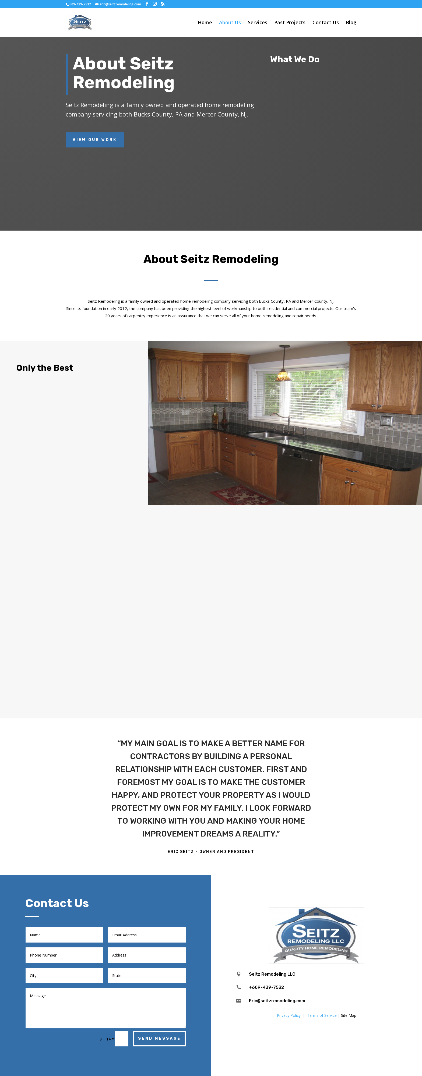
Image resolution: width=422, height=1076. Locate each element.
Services (257, 23)
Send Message (159, 1038)
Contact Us (325, 23)
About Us (230, 23)
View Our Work (95, 139)
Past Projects (289, 23)
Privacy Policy (289, 1015)
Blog (351, 23)
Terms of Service (322, 1015)
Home (205, 23)
